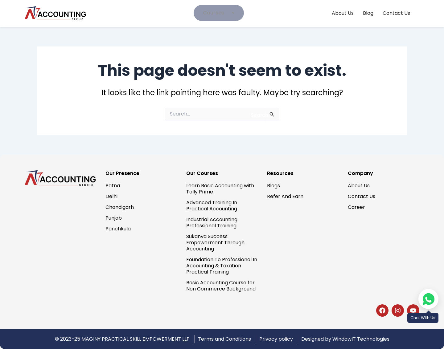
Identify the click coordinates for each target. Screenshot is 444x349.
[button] (219, 13)
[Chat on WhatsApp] (428, 299)
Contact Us (396, 13)
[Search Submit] (262, 114)
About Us (343, 13)
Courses (219, 12)
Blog (368, 13)
